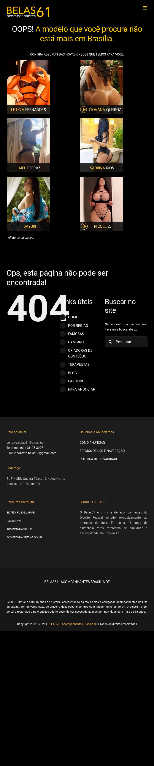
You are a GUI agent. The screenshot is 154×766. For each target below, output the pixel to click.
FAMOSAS (76, 334)
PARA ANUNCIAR (81, 389)
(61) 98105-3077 (31, 448)
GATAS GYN (13, 521)
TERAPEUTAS (78, 364)
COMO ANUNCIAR (92, 442)
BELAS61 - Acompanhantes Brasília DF (73, 624)
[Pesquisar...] (126, 341)
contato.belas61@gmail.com (36, 453)
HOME (73, 317)
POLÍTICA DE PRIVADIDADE (99, 459)
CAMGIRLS (76, 342)
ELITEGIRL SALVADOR (20, 512)
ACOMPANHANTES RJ (19, 529)
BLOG (72, 373)
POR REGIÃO (78, 326)
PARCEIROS (77, 381)
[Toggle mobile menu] (145, 8)
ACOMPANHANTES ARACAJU (24, 537)
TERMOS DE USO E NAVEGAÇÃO (102, 451)
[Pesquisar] (110, 341)
